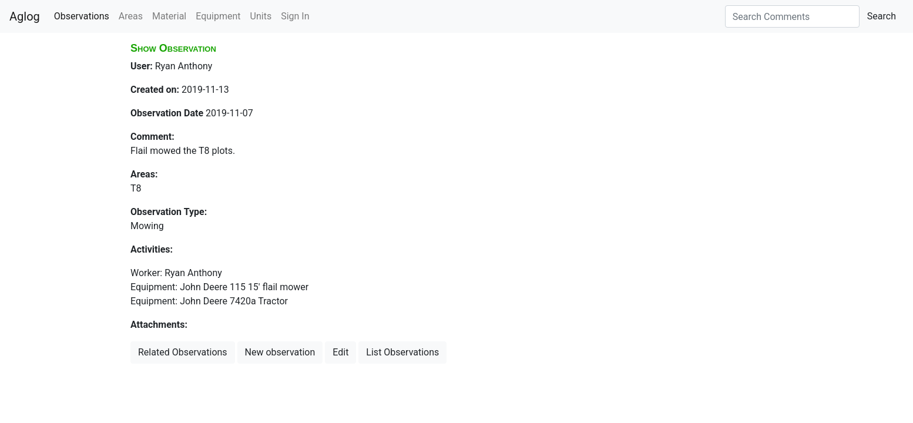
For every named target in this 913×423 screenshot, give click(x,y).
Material (169, 16)
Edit (340, 352)
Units (261, 16)
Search (881, 16)
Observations (81, 16)
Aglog (24, 16)
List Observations (402, 352)
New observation (280, 352)
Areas (131, 16)
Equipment (218, 16)
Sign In (295, 16)
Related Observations (182, 352)
